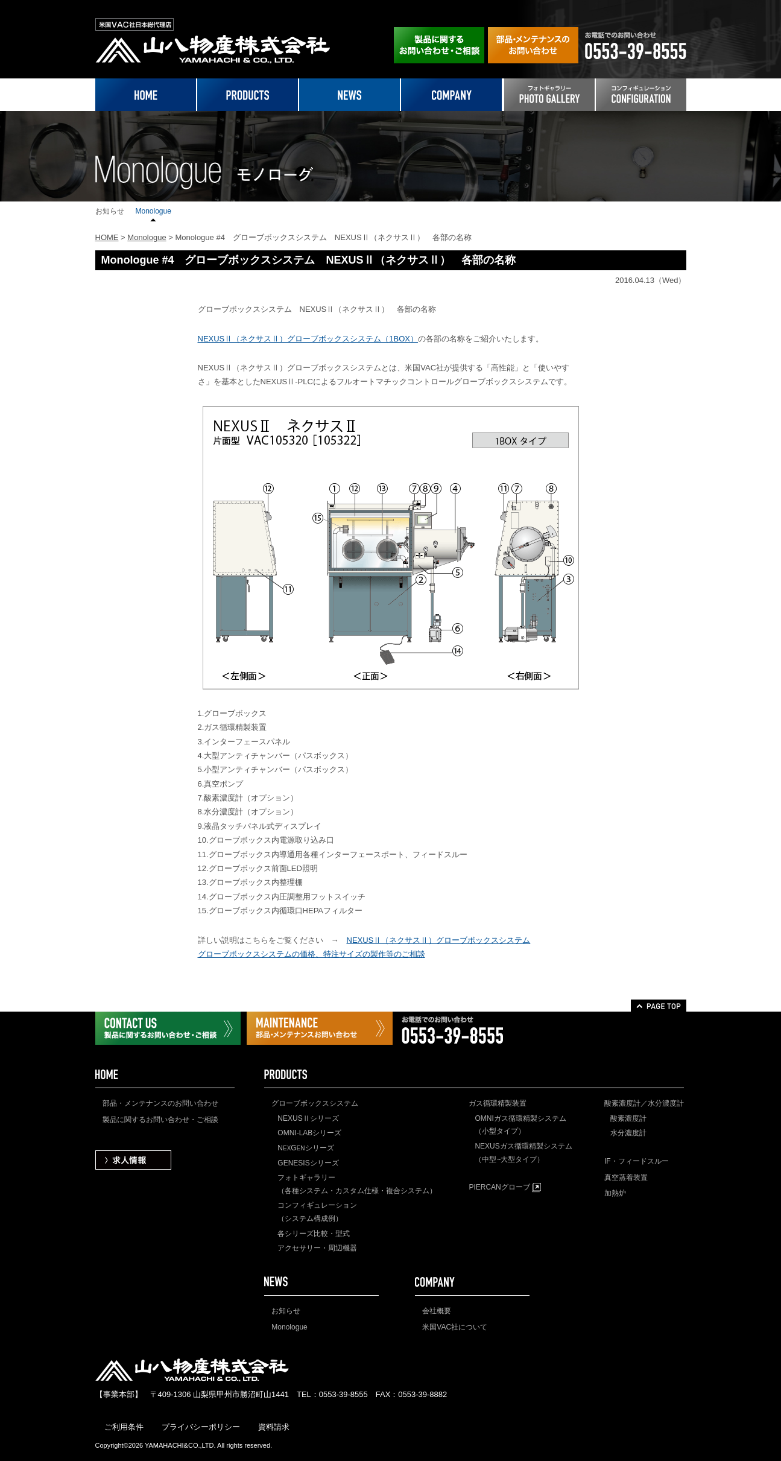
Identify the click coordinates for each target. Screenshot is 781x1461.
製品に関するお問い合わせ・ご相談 (160, 1119)
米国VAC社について (454, 1327)
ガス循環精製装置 (497, 1103)
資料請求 (273, 1426)
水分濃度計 (628, 1133)
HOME (107, 237)
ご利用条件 (124, 1426)
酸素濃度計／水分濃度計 (644, 1103)
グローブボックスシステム (314, 1103)
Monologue (153, 211)
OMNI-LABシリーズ (309, 1133)
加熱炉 (615, 1193)
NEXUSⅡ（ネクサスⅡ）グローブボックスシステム (439, 940)
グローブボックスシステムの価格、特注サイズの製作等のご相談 (311, 954)
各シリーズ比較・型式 (313, 1233)
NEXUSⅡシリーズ (307, 1118)
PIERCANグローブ (505, 1187)
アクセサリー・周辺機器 (317, 1248)
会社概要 (436, 1311)
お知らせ (109, 211)
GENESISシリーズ (307, 1163)
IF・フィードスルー (636, 1161)
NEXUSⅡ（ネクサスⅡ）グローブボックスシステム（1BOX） (308, 338)
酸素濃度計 (628, 1118)
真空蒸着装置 (626, 1177)
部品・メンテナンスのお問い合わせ (160, 1103)
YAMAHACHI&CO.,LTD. (180, 1445)
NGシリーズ (305, 1148)
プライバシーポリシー (201, 1426)
